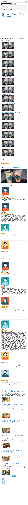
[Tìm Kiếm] (13, 4)
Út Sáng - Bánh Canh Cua (12, 463)
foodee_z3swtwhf (5, 466)
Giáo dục (3, 484)
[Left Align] (2, 163)
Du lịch (3, 479)
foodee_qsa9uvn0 (5, 394)
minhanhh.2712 (4, 270)
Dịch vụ (3, 485)
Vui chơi (3, 482)
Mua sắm (3, 483)
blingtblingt (4, 328)
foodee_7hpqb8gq (5, 439)
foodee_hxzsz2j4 (4, 409)
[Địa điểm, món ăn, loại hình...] (6, 4)
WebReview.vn (4, 1)
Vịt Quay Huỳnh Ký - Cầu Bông (14, 436)
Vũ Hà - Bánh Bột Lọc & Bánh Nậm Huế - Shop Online (13, 421)
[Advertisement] (14, 30)
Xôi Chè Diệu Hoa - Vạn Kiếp (13, 391)
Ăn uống (3, 478)
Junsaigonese (4, 249)
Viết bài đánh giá (16, 167)
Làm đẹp (3, 481)
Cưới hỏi (3, 480)
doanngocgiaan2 (5, 285)
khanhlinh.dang (4, 195)
